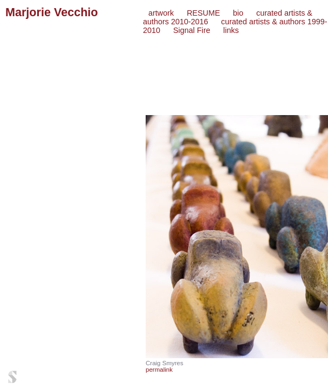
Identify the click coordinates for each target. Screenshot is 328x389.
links (231, 30)
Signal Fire (191, 30)
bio (238, 13)
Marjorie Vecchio (51, 12)
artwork (161, 13)
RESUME (203, 13)
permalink (159, 369)
